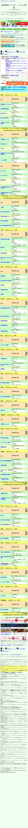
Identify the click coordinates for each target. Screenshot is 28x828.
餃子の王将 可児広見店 (5, 519)
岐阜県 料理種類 (20, 51)
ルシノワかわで (4, 175)
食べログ (1, 701)
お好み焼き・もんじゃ (10, 70)
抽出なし (7, 75)
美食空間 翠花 (4, 577)
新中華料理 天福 (4, 325)
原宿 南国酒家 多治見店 (6, 308)
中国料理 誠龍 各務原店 (6, 474)
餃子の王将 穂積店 (4, 538)
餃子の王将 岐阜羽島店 (5, 396)
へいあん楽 (3, 595)
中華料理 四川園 (4, 331)
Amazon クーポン (8, 746)
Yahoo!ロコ (24, 689)
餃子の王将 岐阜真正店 (5, 552)
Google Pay (4, 733)
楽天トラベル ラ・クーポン (6, 31)
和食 (13, 60)
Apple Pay (7, 758)
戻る (2, 51)
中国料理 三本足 (4, 493)
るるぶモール (2, 707)
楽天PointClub (18, 758)
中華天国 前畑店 (4, 320)
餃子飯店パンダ (4, 113)
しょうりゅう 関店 (4, 344)
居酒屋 (14, 58)
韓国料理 (19, 70)
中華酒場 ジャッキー (5, 139)
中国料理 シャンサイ (5, 424)
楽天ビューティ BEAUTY (6, 645)
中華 (7, 63)
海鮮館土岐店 (3, 446)
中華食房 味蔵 (4, 253)
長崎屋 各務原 (4, 465)
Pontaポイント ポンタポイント (5, 735)
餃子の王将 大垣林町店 (5, 262)
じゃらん (7, 764)
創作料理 (7, 60)
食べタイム (2, 746)
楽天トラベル (2, 764)
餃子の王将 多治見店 (5, 316)
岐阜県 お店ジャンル (10, 51)
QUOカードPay (12, 760)
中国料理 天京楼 (4, 289)
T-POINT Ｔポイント (23, 735)
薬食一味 (2, 247)
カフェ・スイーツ (15, 68)
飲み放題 (12, 75)
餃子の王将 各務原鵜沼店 (6, 460)
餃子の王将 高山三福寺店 (6, 280)
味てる (2, 515)
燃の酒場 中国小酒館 (5, 239)
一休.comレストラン (9, 695)
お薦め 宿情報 (14, 26)
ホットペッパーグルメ (4, 673)
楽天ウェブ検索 (8, 731)
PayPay (1, 757)
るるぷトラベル (11, 764)
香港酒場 (2, 368)
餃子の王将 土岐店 (4, 437)
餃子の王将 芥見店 (4, 117)
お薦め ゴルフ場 (23, 26)
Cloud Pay (12, 733)
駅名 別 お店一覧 (16, 89)
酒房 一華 (3, 410)
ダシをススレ (3, 170)
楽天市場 (20, 747)
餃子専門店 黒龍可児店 (5, 524)
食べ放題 (16, 75)
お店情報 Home (4, 54)
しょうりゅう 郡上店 (5, 581)
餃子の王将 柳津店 (4, 220)
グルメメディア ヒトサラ (6, 632)
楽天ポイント (20, 764)
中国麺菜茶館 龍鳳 (4, 478)
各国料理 (7, 65)
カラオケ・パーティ (16, 65)
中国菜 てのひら (4, 143)
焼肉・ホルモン (13, 63)
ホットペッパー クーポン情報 (7, 622)
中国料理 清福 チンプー (6, 216)
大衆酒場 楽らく (4, 358)
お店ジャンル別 (16, 87)
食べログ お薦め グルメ (5, 634)
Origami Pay (20, 756)
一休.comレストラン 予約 (6, 627)
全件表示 (7, 58)
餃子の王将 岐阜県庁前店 (6, 225)
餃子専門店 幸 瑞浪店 (5, 382)
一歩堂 (2, 148)
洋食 (18, 60)
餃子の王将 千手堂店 (5, 211)
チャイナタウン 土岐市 (5, 442)
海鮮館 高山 (3, 276)
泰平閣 (2, 294)
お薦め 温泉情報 (5, 26)
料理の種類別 (16, 56)
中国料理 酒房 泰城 (5, 108)
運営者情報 (17, 654)
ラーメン (7, 68)
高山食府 (2, 285)
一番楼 (2, 207)
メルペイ (22, 760)
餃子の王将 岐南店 (4, 609)
